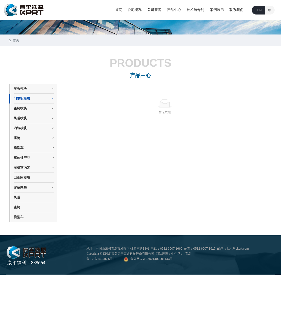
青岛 (188, 253)
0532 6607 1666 (171, 248)
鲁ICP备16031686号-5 (100, 259)
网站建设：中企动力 (170, 253)
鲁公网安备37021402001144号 (151, 259)
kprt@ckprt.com (238, 248)
